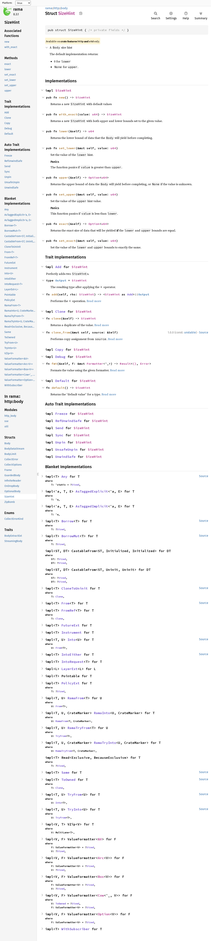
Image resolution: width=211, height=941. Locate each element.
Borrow (67, 521)
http (56, 8)
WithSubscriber (75, 929)
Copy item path (81, 13)
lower (63, 131)
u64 (95, 114)
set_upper (67, 194)
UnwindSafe (65, 457)
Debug (60, 357)
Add (58, 267)
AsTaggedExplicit (92, 491)
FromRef (68, 610)
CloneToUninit (74, 588)
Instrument (71, 632)
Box (101, 876)
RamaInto (102, 713)
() (134, 363)
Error (144, 363)
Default (62, 381)
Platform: (7, 3)
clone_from (61, 332)
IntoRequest (72, 662)
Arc (101, 858)
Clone (60, 311)
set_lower (67, 148)
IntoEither (71, 654)
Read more (94, 301)
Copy (59, 349)
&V (100, 839)
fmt (54, 363)
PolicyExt (70, 683)
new (61, 97)
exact (63, 224)
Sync (59, 435)
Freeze (61, 414)
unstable (190, 332)
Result (125, 363)
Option (94, 177)
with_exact (68, 114)
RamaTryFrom (78, 728)
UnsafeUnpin (66, 449)
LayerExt (69, 669)
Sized (75, 484)
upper (63, 177)
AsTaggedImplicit (92, 506)
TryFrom (60, 736)
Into (71, 639)
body (64, 8)
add (54, 294)
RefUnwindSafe (68, 421)
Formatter (95, 363)
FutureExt (70, 625)
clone (56, 318)
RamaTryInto (105, 743)
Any (64, 476)
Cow (101, 895)
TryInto (74, 809)
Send (59, 428)
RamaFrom (75, 698)
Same (65, 772)
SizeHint (63, 90)
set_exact (67, 241)
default (58, 387)
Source (203, 332)
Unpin (60, 442)
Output (60, 280)
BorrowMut (70, 536)
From (65, 603)
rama (18, 9)
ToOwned (68, 779)
